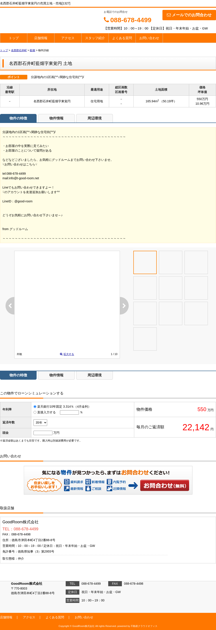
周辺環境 (95, 118)
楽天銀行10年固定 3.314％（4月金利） (64, 406)
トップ (14, 38)
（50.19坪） (168, 101)
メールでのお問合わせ (189, 15)
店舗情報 (40, 38)
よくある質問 (122, 38)
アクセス (67, 38)
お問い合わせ (149, 38)
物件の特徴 (18, 118)
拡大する (67, 354)
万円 (56, 432)
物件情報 (56, 118)
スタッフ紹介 (95, 38)
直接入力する (46, 412)
